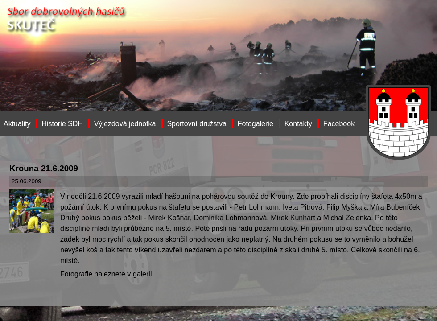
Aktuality (17, 124)
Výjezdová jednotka (125, 124)
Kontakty (298, 124)
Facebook (339, 124)
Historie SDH (61, 124)
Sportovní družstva (196, 124)
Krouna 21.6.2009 (43, 168)
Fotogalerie (255, 124)
